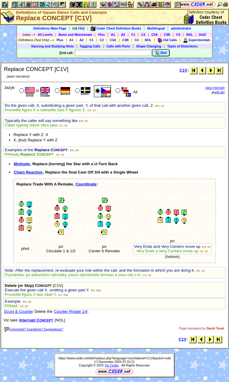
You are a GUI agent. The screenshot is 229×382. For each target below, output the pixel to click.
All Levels (45, 34)
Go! (160, 52)
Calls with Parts (118, 46)
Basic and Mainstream (75, 34)
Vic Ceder (112, 365)
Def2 (202, 34)
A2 (123, 34)
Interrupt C (36, 320)
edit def (218, 92)
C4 (178, 34)
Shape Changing (148, 46)
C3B (167, 34)
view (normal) (215, 87)
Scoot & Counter (18, 311)
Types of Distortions (182, 46)
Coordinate (85, 184)
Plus (101, 34)
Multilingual (156, 28)
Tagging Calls (90, 46)
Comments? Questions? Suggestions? (33, 329)
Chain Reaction (28, 172)
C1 (133, 34)
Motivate (22, 164)
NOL (189, 34)
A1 (113, 34)
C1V (183, 70)
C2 (143, 34)
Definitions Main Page (49, 28)
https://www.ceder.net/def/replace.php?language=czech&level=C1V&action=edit (114, 358)
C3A (154, 34)
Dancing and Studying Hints (52, 46)
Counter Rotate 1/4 (71, 311)
